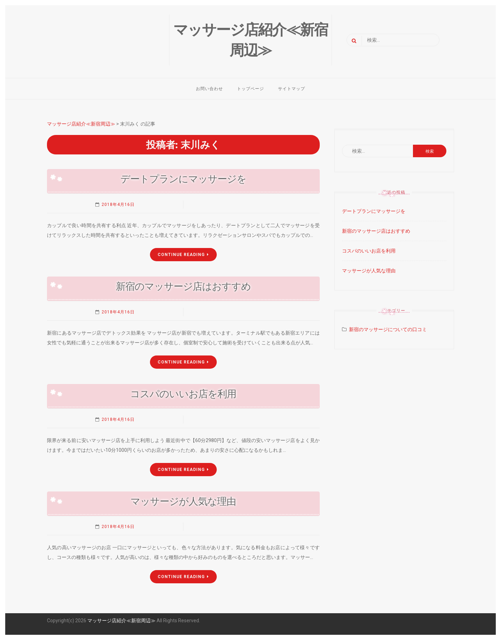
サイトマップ (291, 88)
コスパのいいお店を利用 (183, 394)
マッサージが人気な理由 (183, 501)
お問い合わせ (209, 88)
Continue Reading (183, 254)
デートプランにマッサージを (183, 179)
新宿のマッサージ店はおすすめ (183, 286)
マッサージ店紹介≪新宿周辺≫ (121, 620)
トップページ (250, 88)
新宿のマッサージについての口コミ (388, 329)
